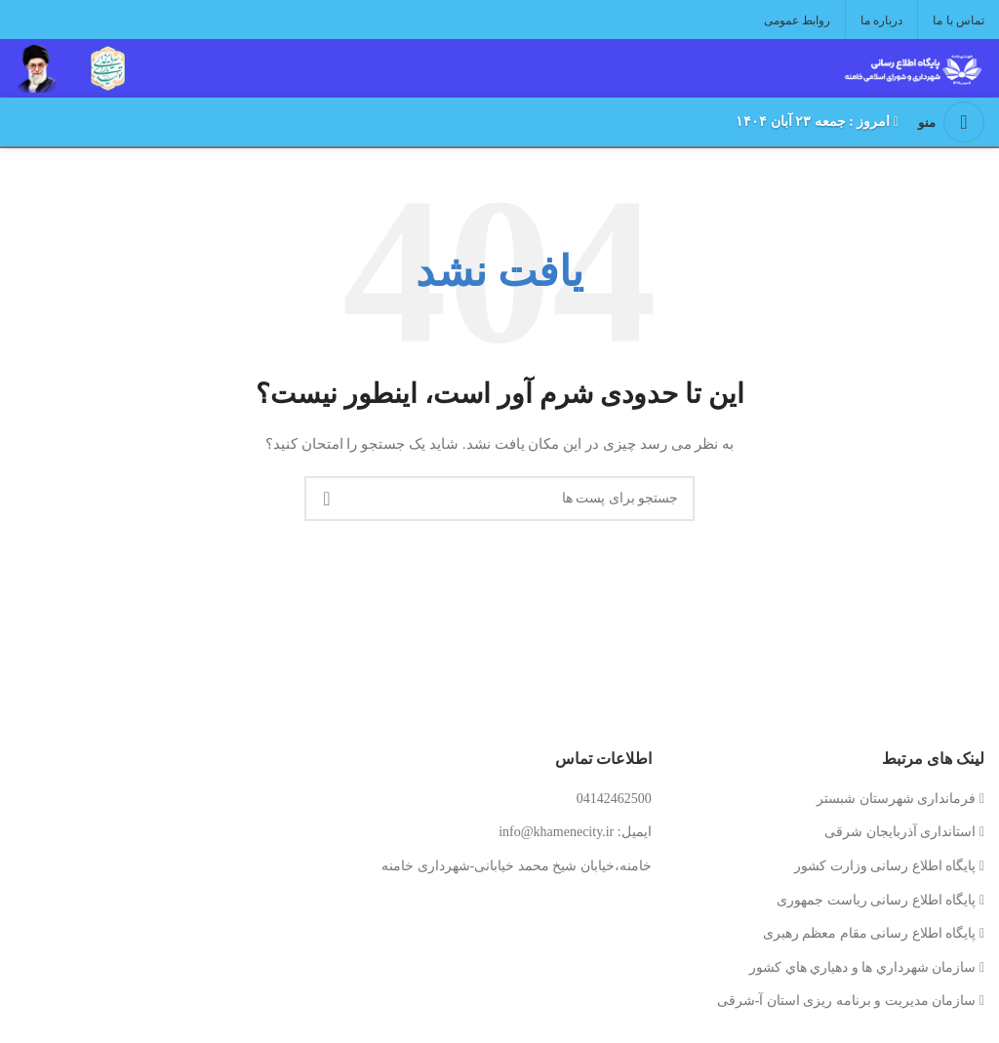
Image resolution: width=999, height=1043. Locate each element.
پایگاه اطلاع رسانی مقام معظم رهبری (870, 933)
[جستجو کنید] (499, 498)
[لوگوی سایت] (911, 67)
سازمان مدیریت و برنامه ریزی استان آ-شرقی (847, 1000)
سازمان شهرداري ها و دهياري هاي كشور (862, 967)
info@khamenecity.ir (556, 831)
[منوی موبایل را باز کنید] (951, 121)
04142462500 (614, 798)
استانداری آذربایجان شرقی (900, 831)
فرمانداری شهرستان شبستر (896, 798)
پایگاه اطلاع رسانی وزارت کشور (885, 866)
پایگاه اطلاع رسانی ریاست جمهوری (876, 900)
